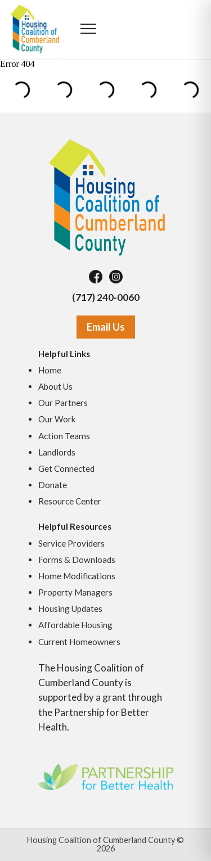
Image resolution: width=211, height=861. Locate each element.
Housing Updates (70, 608)
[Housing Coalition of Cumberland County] (105, 196)
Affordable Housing (75, 625)
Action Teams (64, 436)
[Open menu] (88, 29)
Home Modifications (76, 576)
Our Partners (63, 403)
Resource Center (69, 501)
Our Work (57, 419)
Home (49, 370)
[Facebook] (95, 276)
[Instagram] (116, 276)
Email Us (106, 327)
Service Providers (71, 543)
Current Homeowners (79, 642)
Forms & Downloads (76, 560)
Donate (52, 485)
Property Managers (75, 592)
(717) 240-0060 (106, 297)
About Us (55, 386)
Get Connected (66, 468)
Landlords (56, 452)
